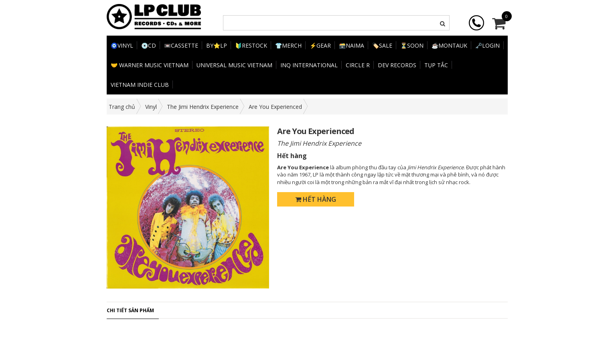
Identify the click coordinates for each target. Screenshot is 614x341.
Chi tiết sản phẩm (130, 310)
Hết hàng (315, 199)
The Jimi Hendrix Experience (203, 106)
